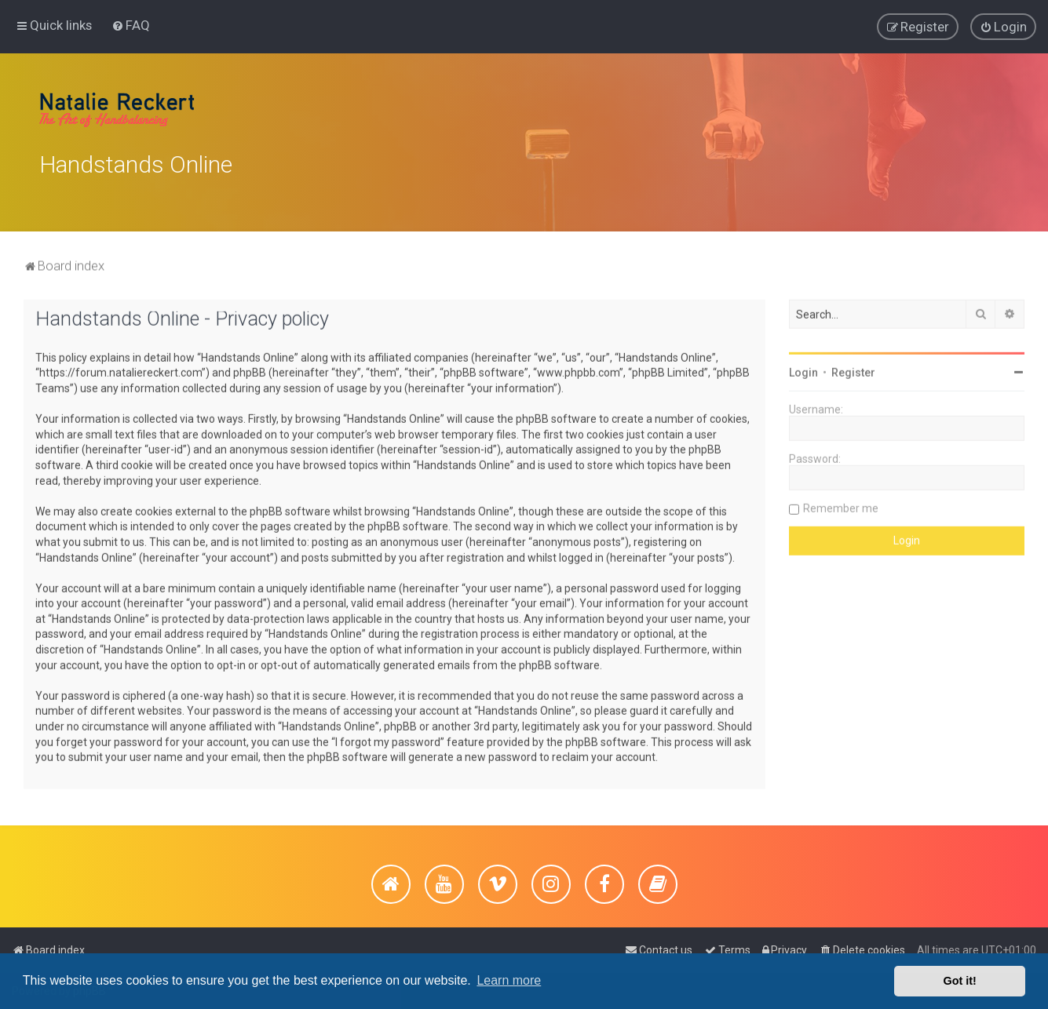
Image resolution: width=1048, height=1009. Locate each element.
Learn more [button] (509, 980)
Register (853, 369)
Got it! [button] (960, 980)
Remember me (840, 505)
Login (803, 369)
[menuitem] (131, 24)
